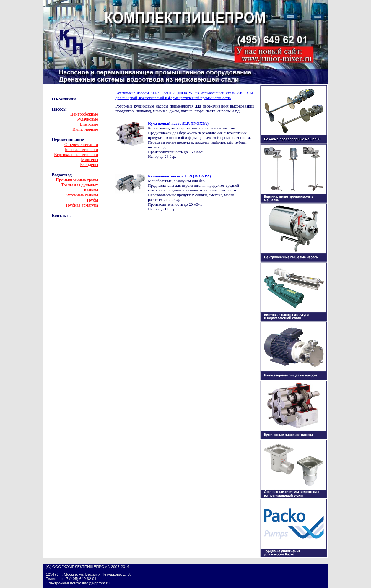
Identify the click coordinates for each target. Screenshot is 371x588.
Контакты (61, 215)
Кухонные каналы (81, 195)
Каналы (91, 190)
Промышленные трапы (77, 180)
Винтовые (89, 124)
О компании (64, 99)
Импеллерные (85, 129)
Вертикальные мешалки (76, 154)
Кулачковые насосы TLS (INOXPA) (179, 176)
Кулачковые (87, 119)
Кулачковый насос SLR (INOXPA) (178, 123)
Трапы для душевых (79, 185)
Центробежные (84, 114)
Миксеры (89, 159)
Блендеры (89, 164)
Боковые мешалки (81, 149)
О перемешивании (81, 144)
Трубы (92, 200)
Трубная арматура (81, 205)
